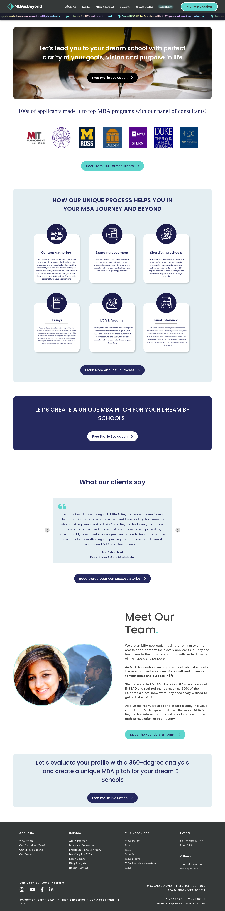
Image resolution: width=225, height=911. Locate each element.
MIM (128, 849)
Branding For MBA (80, 854)
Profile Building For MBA (85, 849)
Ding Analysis (77, 863)
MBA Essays (132, 858)
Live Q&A (186, 845)
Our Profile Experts (31, 849)
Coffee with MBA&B (193, 841)
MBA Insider (132, 841)
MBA (128, 867)
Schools (129, 854)
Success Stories (144, 6)
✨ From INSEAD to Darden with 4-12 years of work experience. (168, 16)
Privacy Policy (189, 868)
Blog (128, 845)
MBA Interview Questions (140, 863)
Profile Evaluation (199, 6)
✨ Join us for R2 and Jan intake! (96, 16)
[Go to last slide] (47, 530)
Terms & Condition (191, 864)
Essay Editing (77, 858)
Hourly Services (79, 867)
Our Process (26, 854)
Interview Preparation (82, 845)
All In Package (78, 841)
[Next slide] (177, 530)
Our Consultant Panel (32, 845)
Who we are (26, 841)
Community (166, 6)
